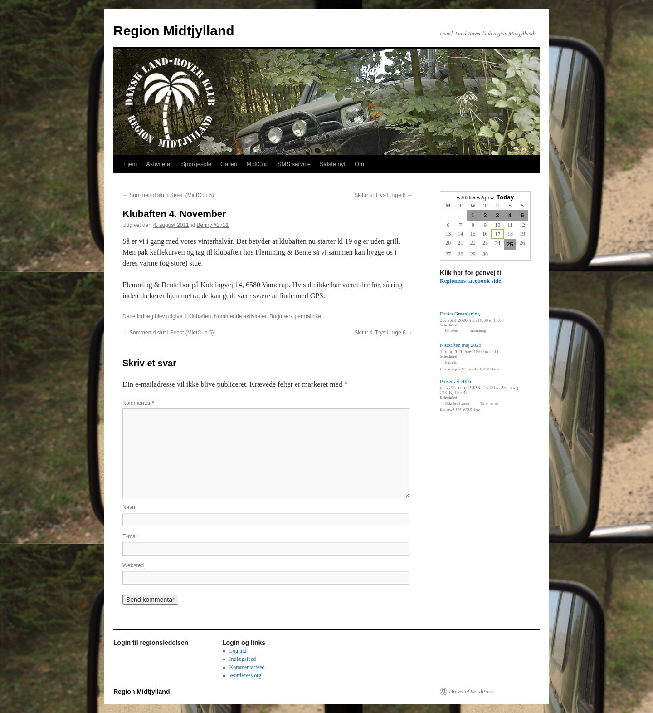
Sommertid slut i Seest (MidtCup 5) (168, 195)
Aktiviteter (159, 164)
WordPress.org (245, 675)
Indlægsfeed (242, 659)
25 (510, 244)
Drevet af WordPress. (472, 691)
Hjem (130, 164)
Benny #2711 (213, 225)
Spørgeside (196, 164)
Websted (133, 565)
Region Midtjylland (173, 30)
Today (505, 197)
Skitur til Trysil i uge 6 (383, 195)
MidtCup (257, 164)
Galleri (229, 164)
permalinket (309, 316)
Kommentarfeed (247, 667)
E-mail (130, 536)
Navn (128, 507)
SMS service (294, 164)
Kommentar (138, 403)
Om (359, 164)
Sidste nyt (333, 164)
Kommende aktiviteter (240, 316)
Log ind (238, 651)
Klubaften (199, 316)
